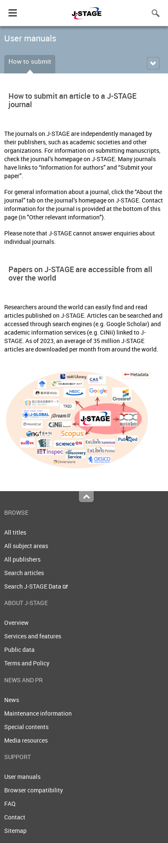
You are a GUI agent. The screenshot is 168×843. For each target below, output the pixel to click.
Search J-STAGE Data (36, 586)
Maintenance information (38, 713)
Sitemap (15, 831)
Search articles (24, 573)
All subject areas (26, 546)
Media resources (26, 740)
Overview (16, 623)
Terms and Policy (26, 663)
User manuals (22, 777)
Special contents (26, 727)
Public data (19, 650)
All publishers (22, 559)
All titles (15, 532)
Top (86, 496)
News (11, 700)
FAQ (10, 804)
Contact (14, 817)
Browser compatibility (33, 790)
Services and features (32, 636)
